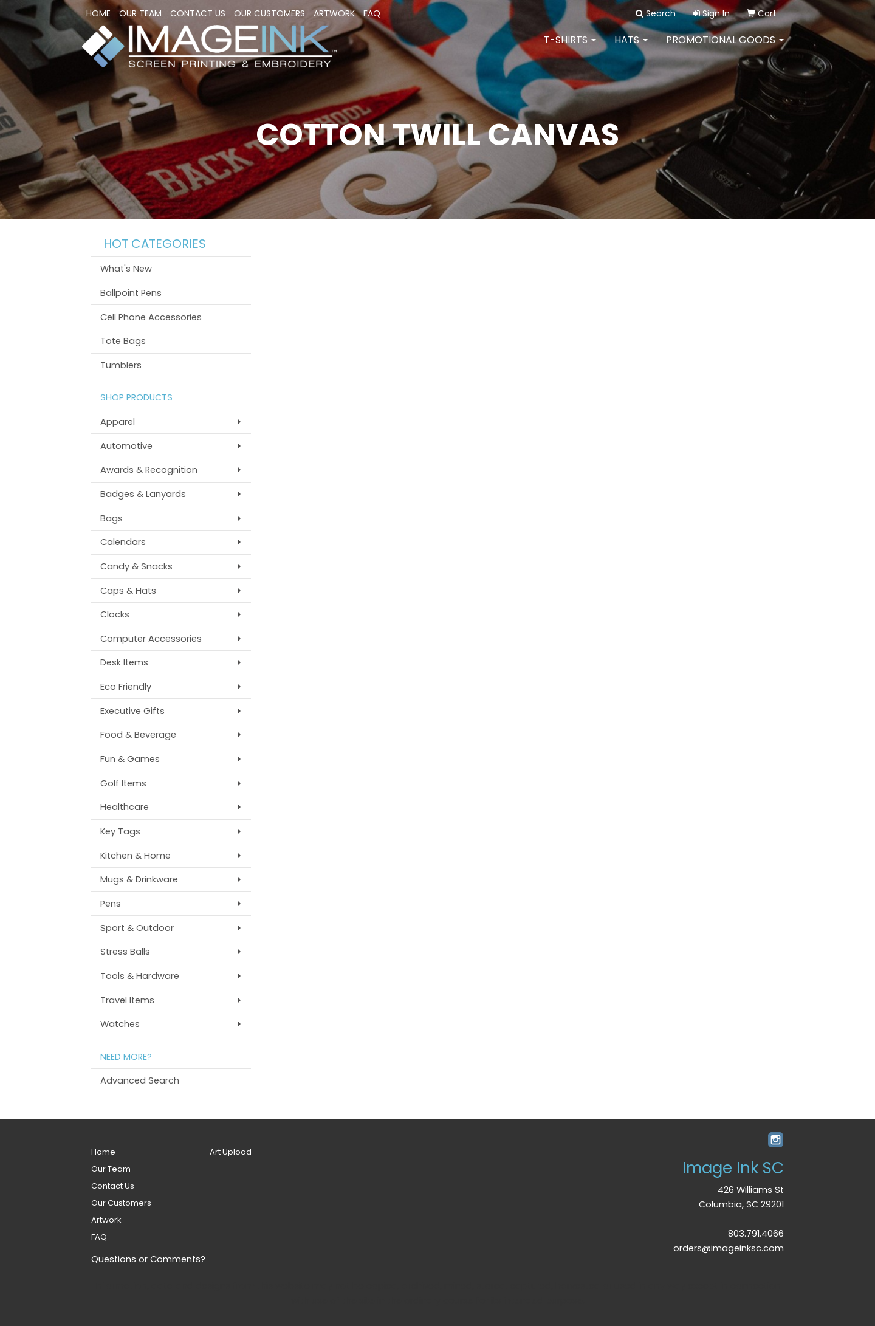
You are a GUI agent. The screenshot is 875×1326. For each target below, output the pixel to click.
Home (98, 13)
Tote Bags (123, 341)
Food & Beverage (138, 735)
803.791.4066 (756, 1234)
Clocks (114, 614)
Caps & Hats (128, 591)
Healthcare (124, 807)
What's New (126, 269)
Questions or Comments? (148, 1259)
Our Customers (269, 13)
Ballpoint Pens (131, 293)
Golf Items (123, 783)
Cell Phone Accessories (151, 317)
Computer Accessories (151, 639)
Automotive (126, 446)
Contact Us (197, 13)
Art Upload (231, 1152)
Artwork (334, 13)
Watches (120, 1024)
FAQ (371, 13)
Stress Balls (125, 952)
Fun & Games (130, 759)
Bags (111, 518)
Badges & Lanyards (143, 494)
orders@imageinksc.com (728, 1248)
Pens (110, 904)
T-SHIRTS (570, 48)
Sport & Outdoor (137, 928)
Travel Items (127, 1000)
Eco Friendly (125, 687)
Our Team (140, 13)
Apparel (117, 422)
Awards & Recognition (148, 470)
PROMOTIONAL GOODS (725, 48)
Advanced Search (139, 1080)
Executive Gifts (132, 711)
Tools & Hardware (139, 976)
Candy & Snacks (136, 566)
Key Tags (120, 831)
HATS (631, 48)
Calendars (123, 542)
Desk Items (124, 662)
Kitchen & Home (135, 856)
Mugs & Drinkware (139, 879)
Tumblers (121, 365)
